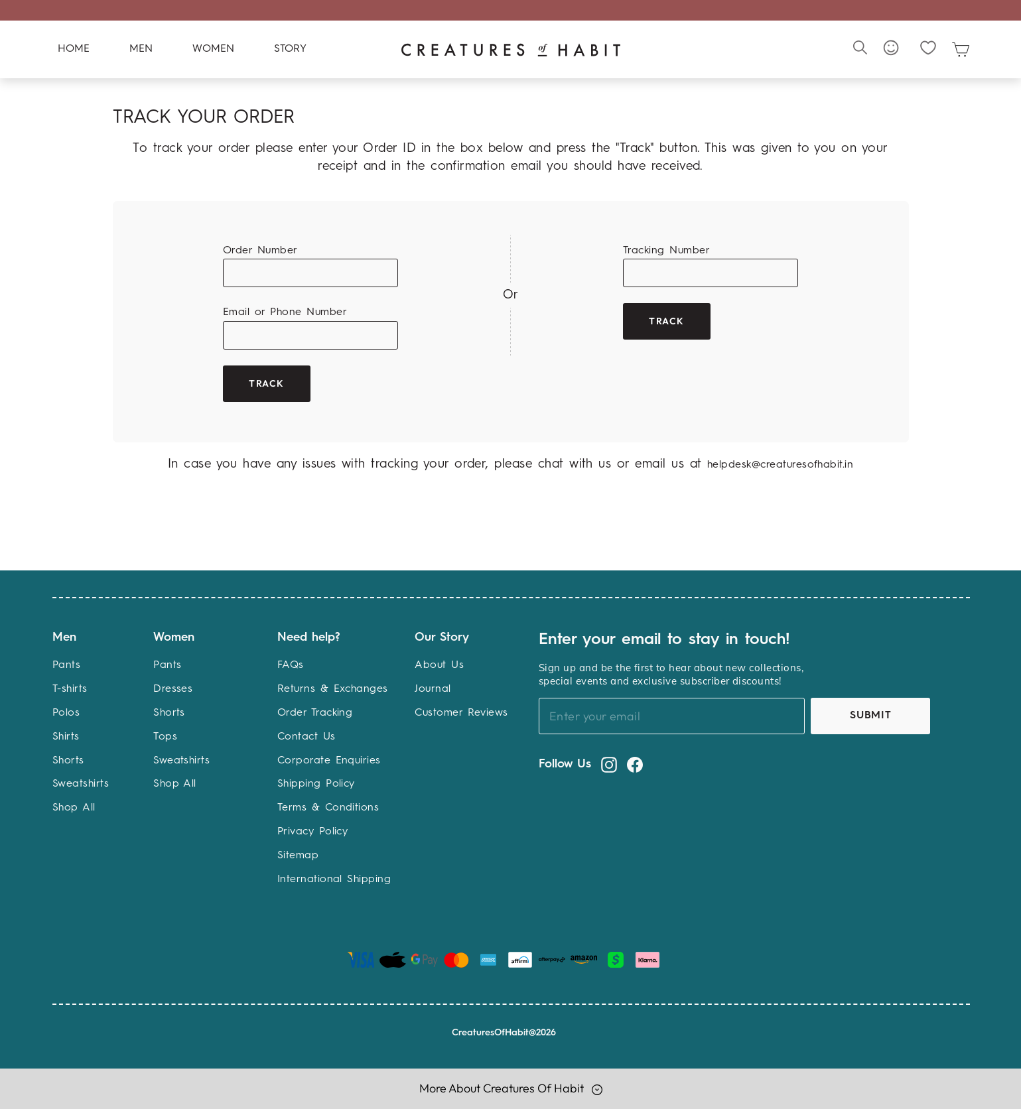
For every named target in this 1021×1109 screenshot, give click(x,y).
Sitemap (297, 855)
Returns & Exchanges (332, 690)
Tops (165, 737)
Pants (66, 666)
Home (74, 49)
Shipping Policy (316, 784)
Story (290, 49)
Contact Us (306, 737)
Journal (432, 690)
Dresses (172, 690)
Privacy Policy (312, 831)
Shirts (66, 737)
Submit (870, 715)
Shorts (68, 760)
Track (267, 383)
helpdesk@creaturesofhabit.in (780, 465)
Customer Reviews (461, 713)
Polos (66, 713)
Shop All (74, 808)
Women (213, 49)
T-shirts (70, 690)
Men (141, 49)
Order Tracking (315, 713)
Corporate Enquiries (329, 760)
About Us (439, 666)
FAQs (290, 666)
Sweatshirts (80, 784)
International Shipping (334, 879)
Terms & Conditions (328, 808)
